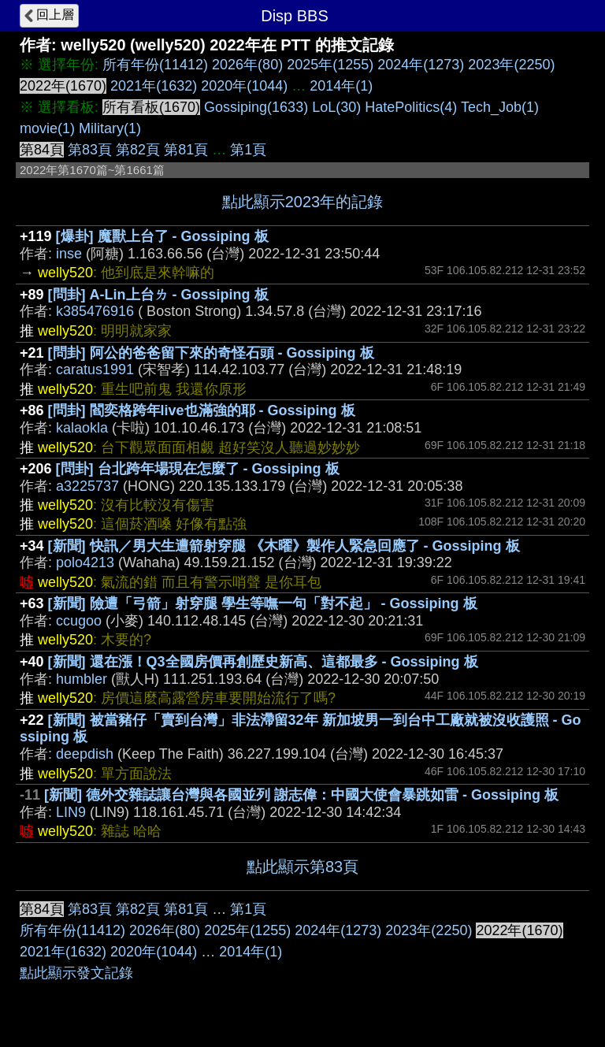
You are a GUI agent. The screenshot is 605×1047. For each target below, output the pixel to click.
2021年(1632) (153, 86)
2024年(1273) (420, 64)
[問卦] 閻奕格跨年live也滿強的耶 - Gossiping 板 (201, 410)
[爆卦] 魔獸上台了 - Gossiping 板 (162, 236)
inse (69, 254)
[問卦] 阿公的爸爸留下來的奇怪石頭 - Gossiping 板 (211, 353)
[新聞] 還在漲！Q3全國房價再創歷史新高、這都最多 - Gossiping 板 (263, 662)
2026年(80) (247, 64)
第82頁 (138, 150)
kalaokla (82, 428)
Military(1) (110, 128)
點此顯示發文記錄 (76, 973)
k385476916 (95, 311)
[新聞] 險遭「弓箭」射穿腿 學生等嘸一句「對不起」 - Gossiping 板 (262, 603)
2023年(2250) (511, 64)
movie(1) (47, 128)
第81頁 (186, 150)
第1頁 (248, 150)
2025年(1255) (330, 64)
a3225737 (87, 486)
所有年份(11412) (155, 64)
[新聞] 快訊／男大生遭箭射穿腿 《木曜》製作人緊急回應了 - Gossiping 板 (284, 546)
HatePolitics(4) (411, 107)
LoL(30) (336, 107)
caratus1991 (95, 369)
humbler (81, 679)
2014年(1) (341, 86)
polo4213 (85, 562)
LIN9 (71, 812)
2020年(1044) (244, 86)
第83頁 (90, 150)
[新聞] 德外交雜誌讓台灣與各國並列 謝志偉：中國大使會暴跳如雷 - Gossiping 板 (301, 795)
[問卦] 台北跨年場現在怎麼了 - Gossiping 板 (198, 469)
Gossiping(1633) (256, 107)
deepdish (84, 754)
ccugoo (79, 621)
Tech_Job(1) (500, 107)
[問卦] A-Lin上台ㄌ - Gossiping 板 (158, 295)
